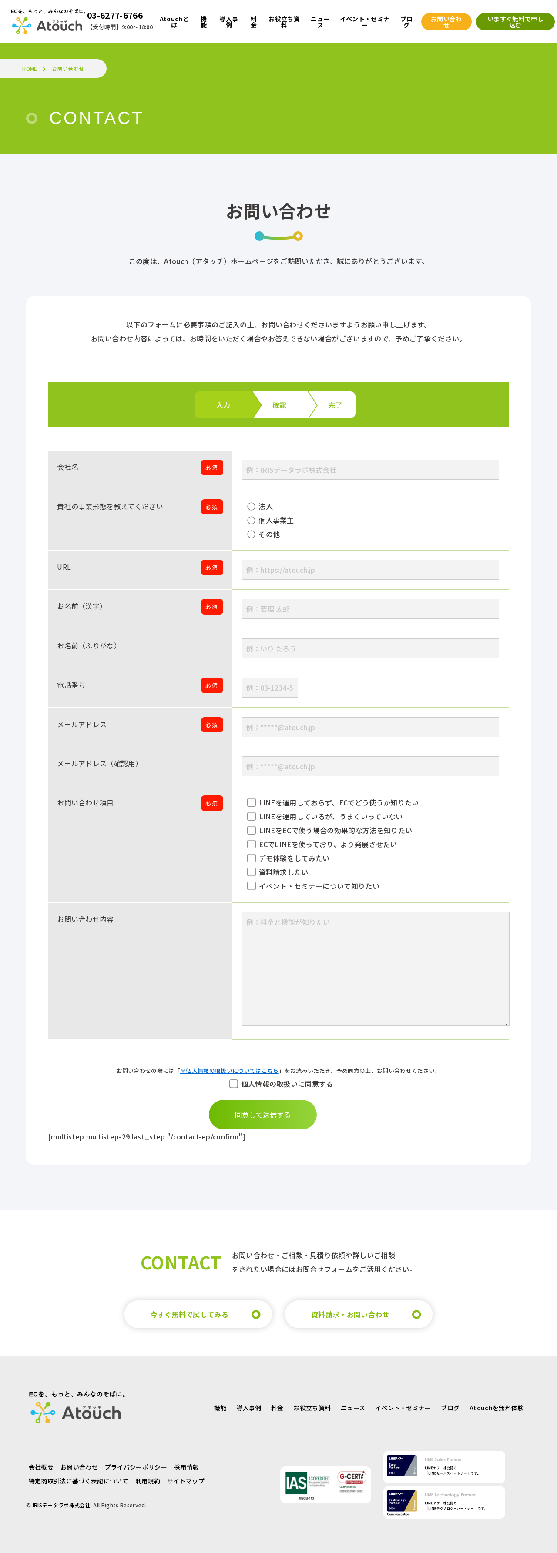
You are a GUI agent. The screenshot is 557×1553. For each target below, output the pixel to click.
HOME (29, 68)
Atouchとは (174, 21)
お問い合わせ (79, 1465)
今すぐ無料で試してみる (190, 1312)
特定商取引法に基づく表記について (78, 1479)
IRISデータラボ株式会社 (62, 1503)
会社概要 (41, 1465)
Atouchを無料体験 (497, 1406)
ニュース (353, 1406)
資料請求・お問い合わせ (350, 1312)
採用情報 (186, 1465)
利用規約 (147, 1479)
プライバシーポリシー (136, 1465)
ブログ (450, 1406)
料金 (277, 1406)
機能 (220, 1406)
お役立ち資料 (312, 1406)
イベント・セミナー (403, 1406)
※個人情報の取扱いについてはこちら (229, 1070)
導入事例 (248, 1406)
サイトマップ (186, 1479)
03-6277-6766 (115, 15)
